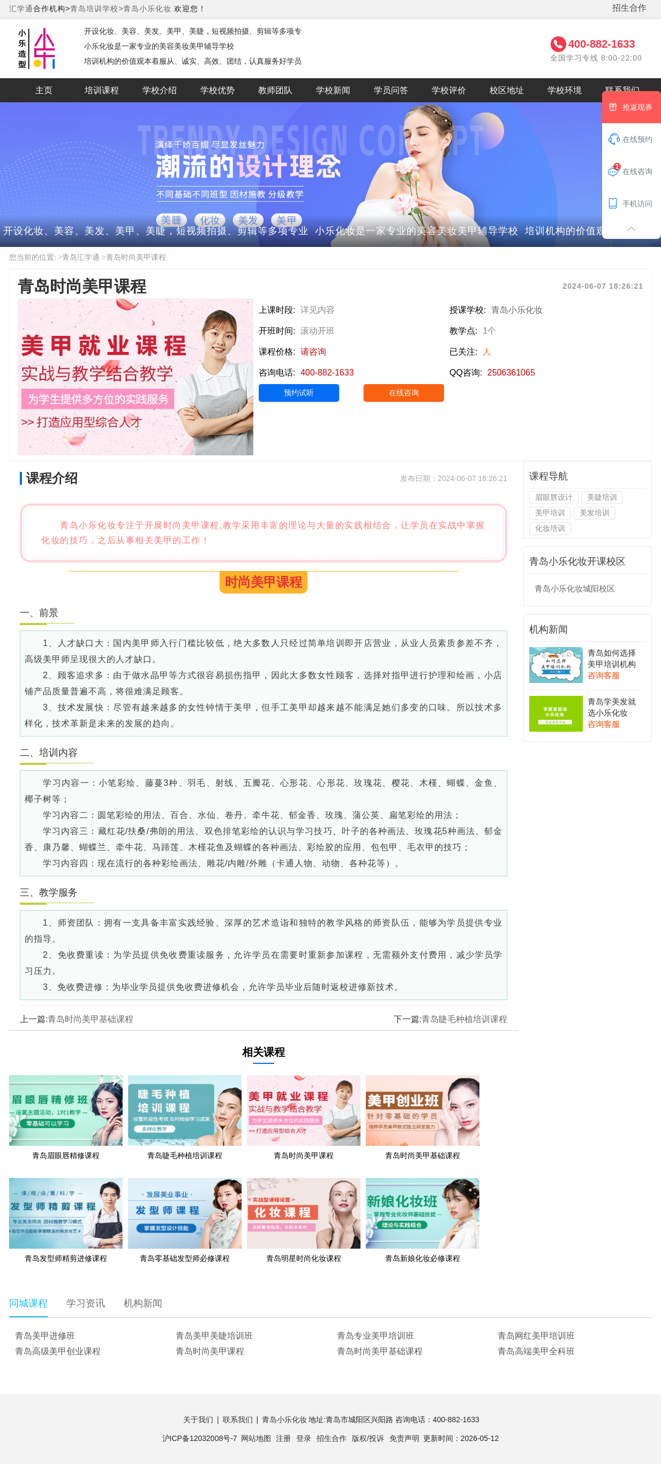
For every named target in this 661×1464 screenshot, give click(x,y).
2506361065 (511, 372)
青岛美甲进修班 (45, 1335)
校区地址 (507, 90)
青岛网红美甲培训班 (536, 1335)
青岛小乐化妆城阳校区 (575, 588)
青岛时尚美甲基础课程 (90, 1019)
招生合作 (629, 7)
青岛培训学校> (96, 8)
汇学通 (21, 8)
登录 (303, 1438)
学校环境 (564, 90)
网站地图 (256, 1438)
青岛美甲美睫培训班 (214, 1335)
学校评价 (449, 90)
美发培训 (595, 512)
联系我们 (622, 90)
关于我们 (198, 1419)
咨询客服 (604, 675)
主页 (43, 90)
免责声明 (404, 1438)
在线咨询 (404, 392)
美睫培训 (602, 497)
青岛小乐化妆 (147, 8)
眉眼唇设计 (554, 497)
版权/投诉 (368, 1438)
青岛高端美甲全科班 (536, 1351)
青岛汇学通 (81, 257)
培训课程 (102, 90)
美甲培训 (550, 512)
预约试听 (299, 392)
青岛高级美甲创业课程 (58, 1351)
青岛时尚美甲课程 (136, 257)
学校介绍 (159, 90)
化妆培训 (550, 528)
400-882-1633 (601, 44)
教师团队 (275, 90)
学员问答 (391, 90)
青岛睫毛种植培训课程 (464, 1019)
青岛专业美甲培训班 (375, 1335)
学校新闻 (333, 90)
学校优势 (217, 90)
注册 (283, 1438)
